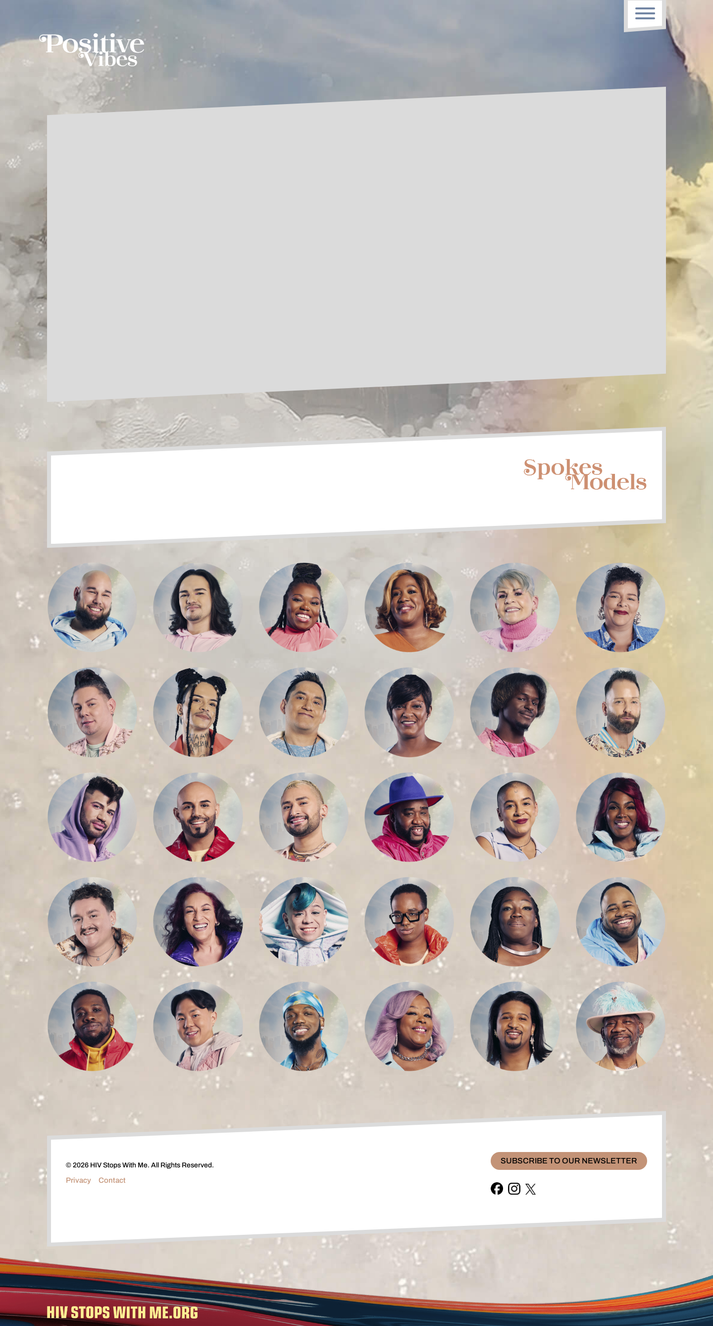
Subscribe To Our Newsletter (569, 1160)
